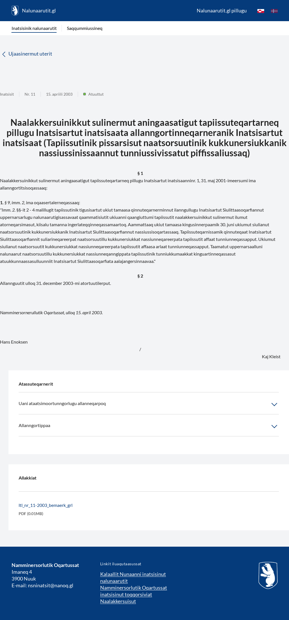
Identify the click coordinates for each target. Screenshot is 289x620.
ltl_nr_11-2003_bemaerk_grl (46, 505)
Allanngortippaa (149, 426)
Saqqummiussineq (84, 28)
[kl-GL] (260, 10)
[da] (274, 10)
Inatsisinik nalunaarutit (34, 28)
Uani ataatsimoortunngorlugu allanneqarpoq (149, 404)
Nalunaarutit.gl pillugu (222, 10)
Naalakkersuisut (118, 601)
